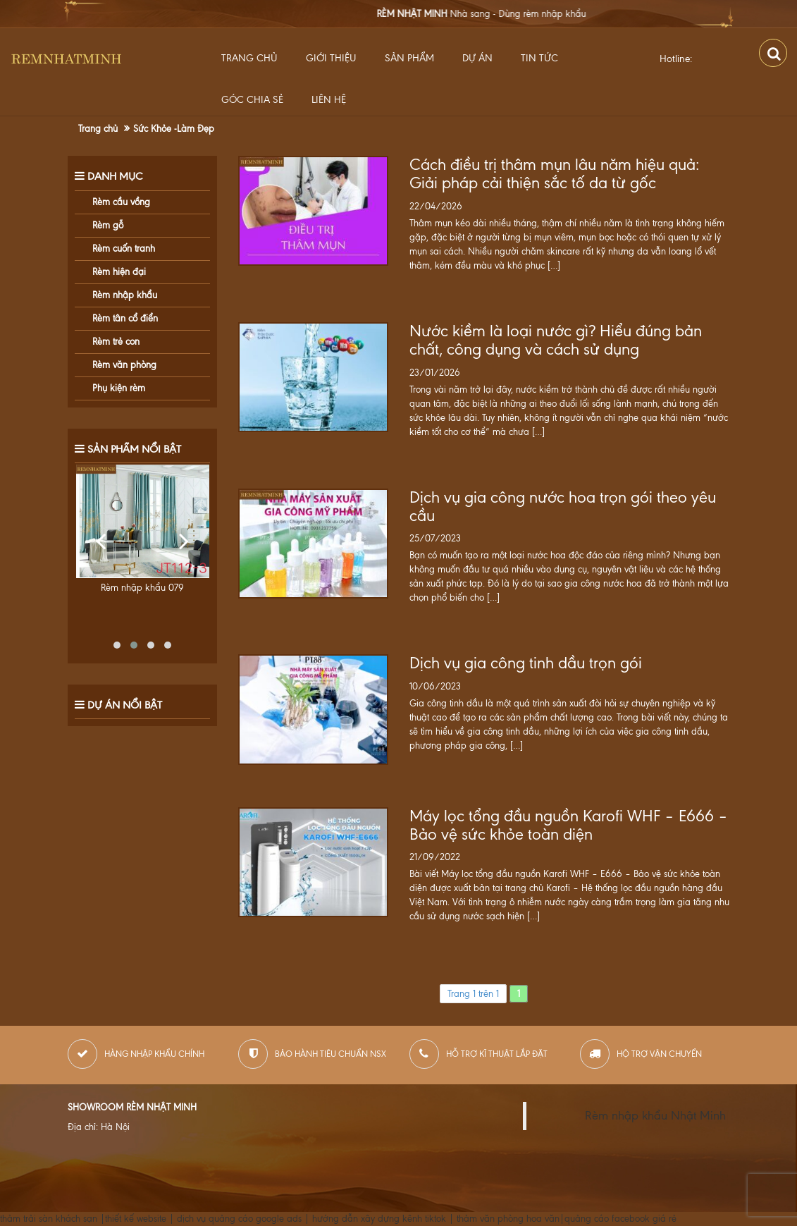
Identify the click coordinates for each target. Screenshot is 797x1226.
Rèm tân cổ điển (125, 318)
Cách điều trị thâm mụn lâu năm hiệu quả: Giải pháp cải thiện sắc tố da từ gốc (554, 174)
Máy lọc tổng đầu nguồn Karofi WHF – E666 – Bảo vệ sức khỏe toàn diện (568, 825)
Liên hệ (328, 100)
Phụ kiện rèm (118, 388)
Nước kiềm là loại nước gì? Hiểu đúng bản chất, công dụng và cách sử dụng (555, 340)
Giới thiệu (331, 58)
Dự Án (477, 58)
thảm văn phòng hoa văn (508, 1218)
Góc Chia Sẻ (252, 100)
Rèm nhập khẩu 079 (142, 587)
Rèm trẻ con (116, 341)
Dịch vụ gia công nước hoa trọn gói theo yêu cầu (562, 507)
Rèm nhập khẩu (124, 295)
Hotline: (676, 59)
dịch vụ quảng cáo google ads (239, 1218)
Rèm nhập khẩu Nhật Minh (655, 1115)
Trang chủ (249, 58)
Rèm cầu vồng (121, 202)
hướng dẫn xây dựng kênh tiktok (379, 1218)
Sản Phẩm (409, 58)
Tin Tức (539, 58)
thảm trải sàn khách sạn (48, 1218)
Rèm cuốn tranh (123, 248)
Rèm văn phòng (124, 365)
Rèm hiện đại (119, 271)
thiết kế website (135, 1218)
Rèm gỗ (107, 225)
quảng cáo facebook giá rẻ (620, 1218)
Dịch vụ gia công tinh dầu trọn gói (525, 663)
